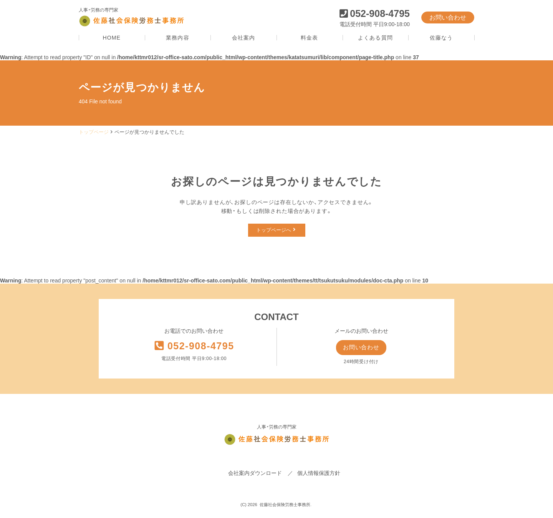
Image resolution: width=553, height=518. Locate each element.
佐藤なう (441, 38)
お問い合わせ (447, 17)
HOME (112, 38)
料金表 (309, 38)
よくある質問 (375, 38)
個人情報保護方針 (318, 474)
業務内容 (177, 38)
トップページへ (276, 230)
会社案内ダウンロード (255, 474)
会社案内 (243, 38)
